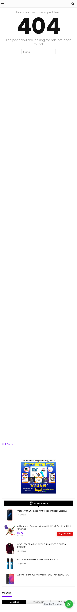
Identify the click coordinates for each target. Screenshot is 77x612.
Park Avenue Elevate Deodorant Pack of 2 (38, 559)
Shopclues (21, 515)
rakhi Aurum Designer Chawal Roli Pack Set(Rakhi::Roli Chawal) (44, 527)
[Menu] (3, 3)
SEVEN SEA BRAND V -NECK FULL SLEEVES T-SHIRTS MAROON (41, 545)
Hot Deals (7, 444)
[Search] (72, 3)
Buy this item (65, 533)
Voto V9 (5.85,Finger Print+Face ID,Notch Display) (42, 510)
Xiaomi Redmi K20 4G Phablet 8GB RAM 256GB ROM (43, 574)
